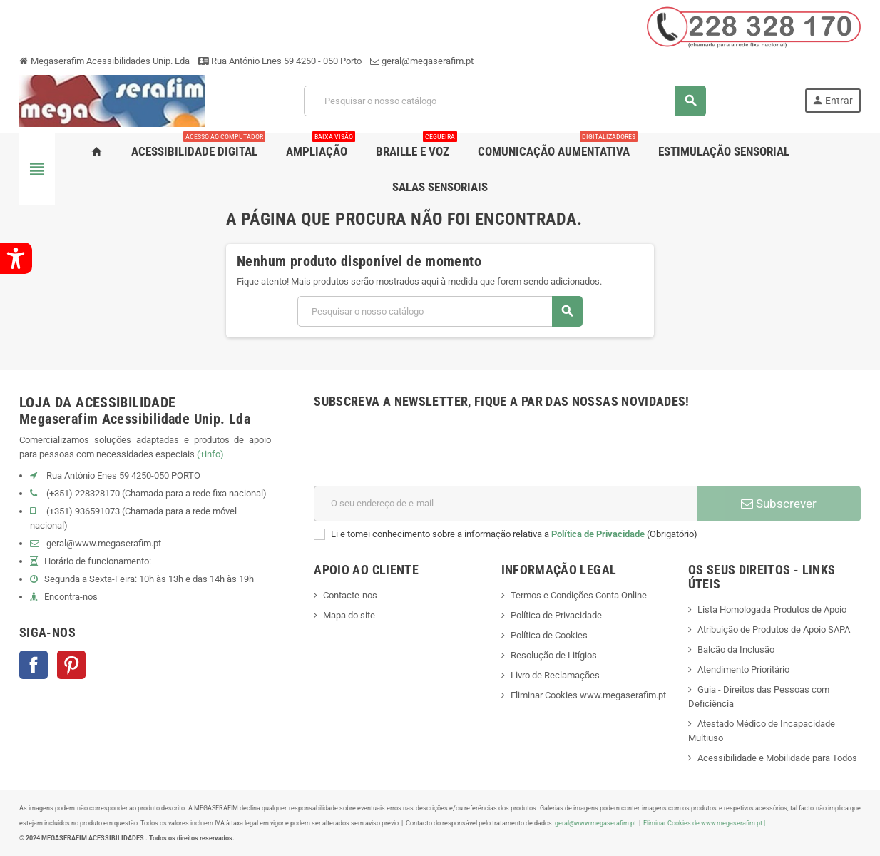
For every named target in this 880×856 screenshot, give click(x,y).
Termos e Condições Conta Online (579, 595)
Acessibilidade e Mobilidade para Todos (777, 758)
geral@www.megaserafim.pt (103, 543)
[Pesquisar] (504, 101)
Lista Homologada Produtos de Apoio (771, 609)
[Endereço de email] (505, 503)
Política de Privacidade (598, 534)
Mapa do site (349, 615)
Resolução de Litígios (554, 655)
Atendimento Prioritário (743, 669)
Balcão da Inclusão (735, 649)
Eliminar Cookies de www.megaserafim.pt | (704, 823)
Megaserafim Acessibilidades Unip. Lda (104, 61)
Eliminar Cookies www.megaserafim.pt (588, 695)
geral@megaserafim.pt (428, 61)
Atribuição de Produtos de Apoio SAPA (773, 629)
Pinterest (71, 665)
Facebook (33, 665)
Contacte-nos (350, 595)
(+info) (210, 454)
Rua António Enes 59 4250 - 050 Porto (280, 61)
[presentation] (422, 451)
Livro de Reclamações (555, 675)
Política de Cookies (549, 635)
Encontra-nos (71, 596)
